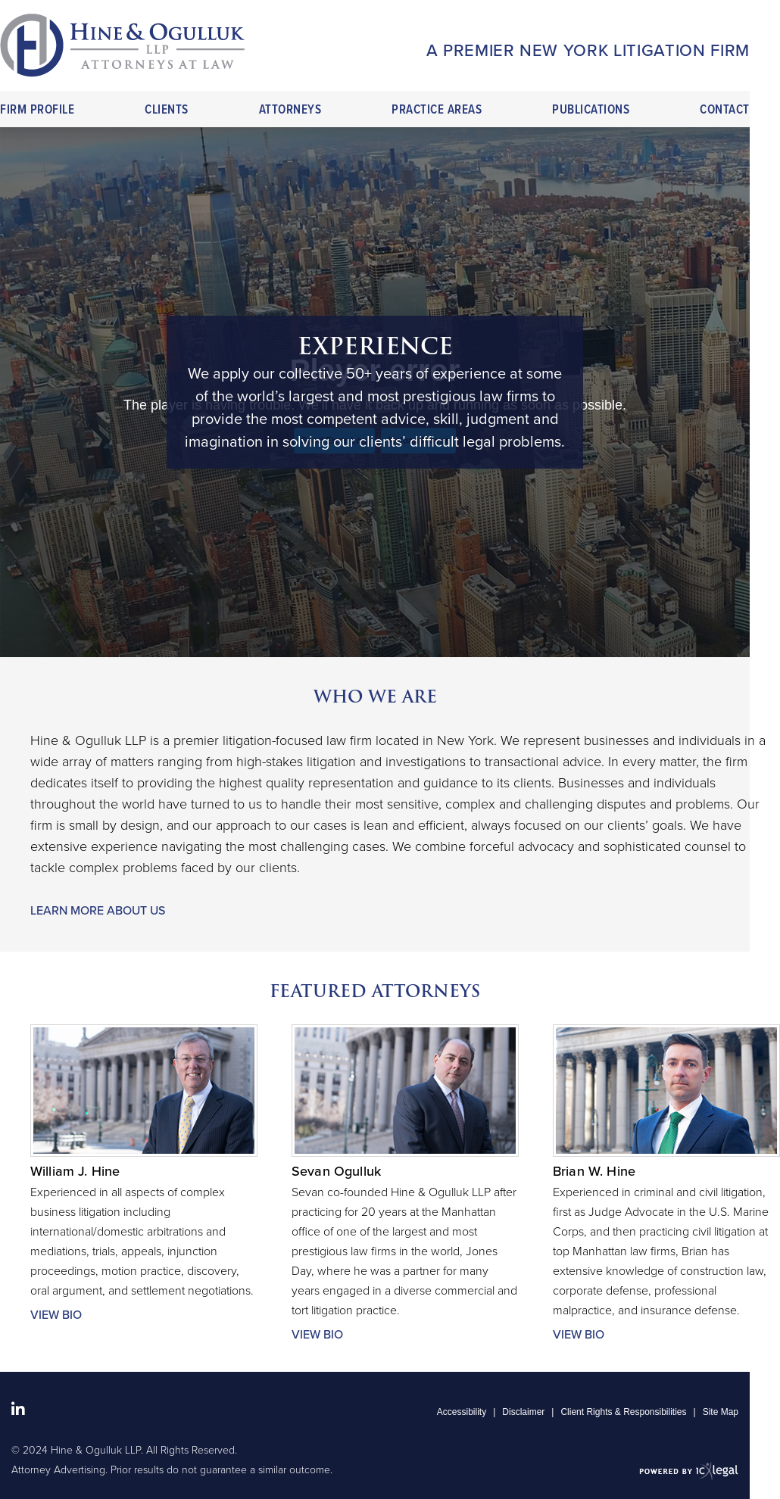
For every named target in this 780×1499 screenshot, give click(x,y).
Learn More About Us (97, 910)
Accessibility (461, 1412)
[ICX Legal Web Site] (688, 1470)
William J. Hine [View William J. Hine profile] (75, 1171)
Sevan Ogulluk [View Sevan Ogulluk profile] (336, 1171)
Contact (725, 110)
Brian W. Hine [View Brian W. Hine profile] (594, 1171)
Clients (167, 110)
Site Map (720, 1412)
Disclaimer (523, 1412)
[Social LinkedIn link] (18, 1409)
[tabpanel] (375, 392)
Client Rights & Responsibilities (623, 1412)
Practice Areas (437, 110)
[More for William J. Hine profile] (143, 1315)
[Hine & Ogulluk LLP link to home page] (122, 45)
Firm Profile (37, 110)
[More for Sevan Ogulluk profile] (405, 1335)
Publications (590, 110)
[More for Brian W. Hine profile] (666, 1335)
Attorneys (290, 110)
